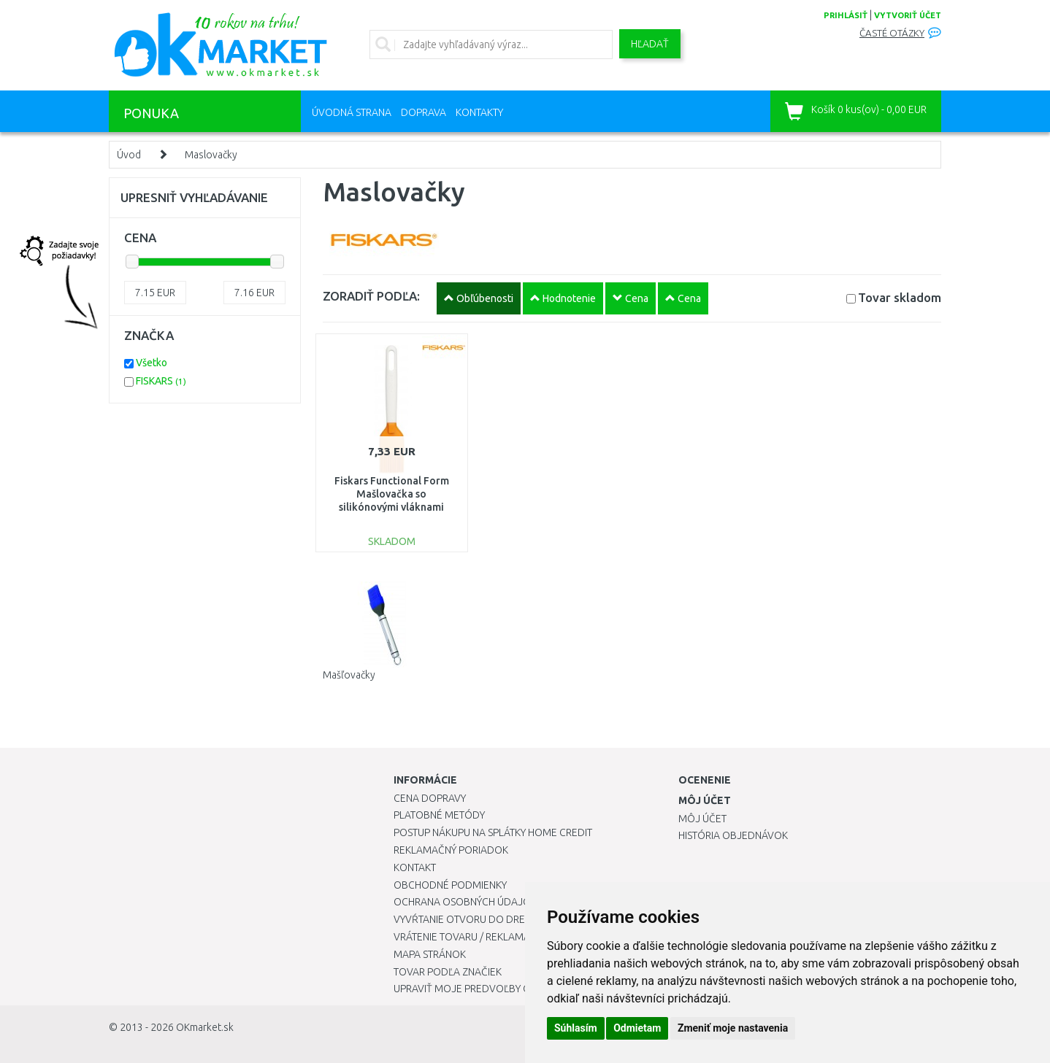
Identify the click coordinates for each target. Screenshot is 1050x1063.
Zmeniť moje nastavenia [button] (733, 1028)
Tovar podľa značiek (448, 972)
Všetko (151, 362)
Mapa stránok (430, 954)
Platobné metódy (439, 815)
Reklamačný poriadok (451, 850)
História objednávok (733, 835)
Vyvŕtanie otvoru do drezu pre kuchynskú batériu (524, 919)
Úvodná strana (351, 112)
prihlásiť (845, 15)
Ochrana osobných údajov (465, 902)
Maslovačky (211, 155)
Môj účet (702, 818)
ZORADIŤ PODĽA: (371, 296)
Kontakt (415, 867)
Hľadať (650, 44)
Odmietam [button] (637, 1028)
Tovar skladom (899, 297)
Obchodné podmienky (450, 885)
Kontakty (479, 112)
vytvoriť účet (907, 15)
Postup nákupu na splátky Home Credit (493, 832)
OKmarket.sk (205, 1027)
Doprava (423, 112)
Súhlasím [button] (575, 1028)
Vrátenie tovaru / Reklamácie (469, 937)
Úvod (129, 155)
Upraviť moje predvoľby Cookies (479, 988)
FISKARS (161, 381)
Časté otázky (891, 33)
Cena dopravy (430, 798)
